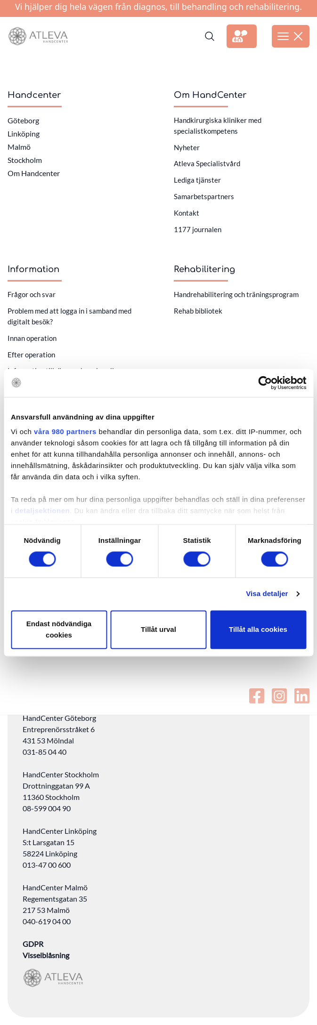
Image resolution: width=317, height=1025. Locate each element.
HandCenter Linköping (60, 830)
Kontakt (186, 213)
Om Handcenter (34, 173)
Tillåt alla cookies (258, 629)
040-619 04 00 (47, 921)
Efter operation (31, 354)
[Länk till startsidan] (38, 36)
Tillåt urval (158, 629)
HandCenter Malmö (55, 887)
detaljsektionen (42, 511)
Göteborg (23, 120)
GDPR (33, 943)
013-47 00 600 (47, 864)
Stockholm (25, 159)
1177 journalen (197, 229)
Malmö (19, 146)
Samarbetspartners (204, 196)
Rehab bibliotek (198, 311)
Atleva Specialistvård (207, 163)
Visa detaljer (267, 594)
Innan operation (32, 338)
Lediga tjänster (197, 180)
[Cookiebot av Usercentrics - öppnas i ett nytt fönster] (265, 383)
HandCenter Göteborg (59, 717)
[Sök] (209, 36)
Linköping (24, 133)
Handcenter (34, 95)
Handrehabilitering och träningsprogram (236, 294)
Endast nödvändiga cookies (58, 629)
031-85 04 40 (44, 751)
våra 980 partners (65, 432)
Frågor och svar (32, 294)
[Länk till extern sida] (242, 36)
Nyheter (187, 147)
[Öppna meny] (290, 36)
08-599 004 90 (47, 808)
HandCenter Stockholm (61, 774)
